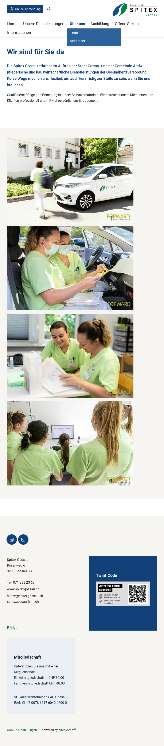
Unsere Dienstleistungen (43, 23)
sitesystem (67, 730)
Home (12, 23)
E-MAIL (12, 628)
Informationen (19, 32)
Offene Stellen (127, 23)
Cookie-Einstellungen (22, 730)
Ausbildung (99, 23)
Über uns (77, 23)
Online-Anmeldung (25, 9)
